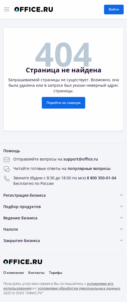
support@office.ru (80, 159)
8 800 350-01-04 (101, 177)
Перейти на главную (63, 102)
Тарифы (55, 272)
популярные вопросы (89, 168)
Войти (114, 9)
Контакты (36, 272)
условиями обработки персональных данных (79, 288)
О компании (13, 272)
